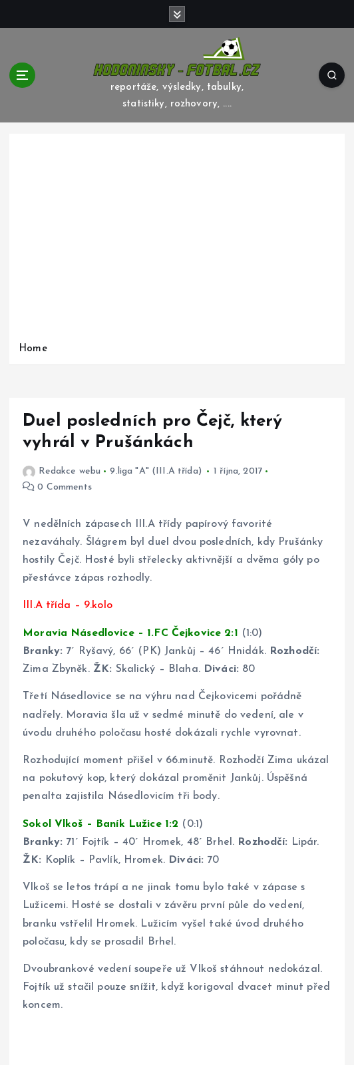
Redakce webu (61, 471)
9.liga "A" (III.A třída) (155, 471)
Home (33, 349)
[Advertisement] (177, 241)
